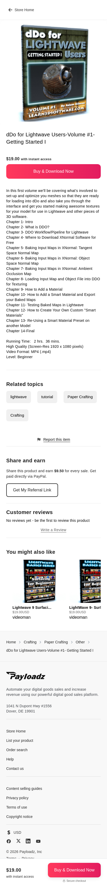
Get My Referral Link (32, 490)
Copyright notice (19, 817)
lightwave (18, 397)
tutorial (47, 397)
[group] (39, 590)
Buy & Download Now (53, 171)
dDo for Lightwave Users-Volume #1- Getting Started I (49, 650)
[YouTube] (38, 841)
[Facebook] (8, 841)
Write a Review (53, 530)
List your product (19, 740)
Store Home (21, 10)
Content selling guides (24, 788)
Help (10, 759)
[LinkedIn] (28, 841)
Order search (17, 750)
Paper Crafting (80, 397)
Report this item (53, 439)
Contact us (15, 768)
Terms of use (16, 807)
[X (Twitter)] (18, 841)
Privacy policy (17, 798)
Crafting (17, 415)
